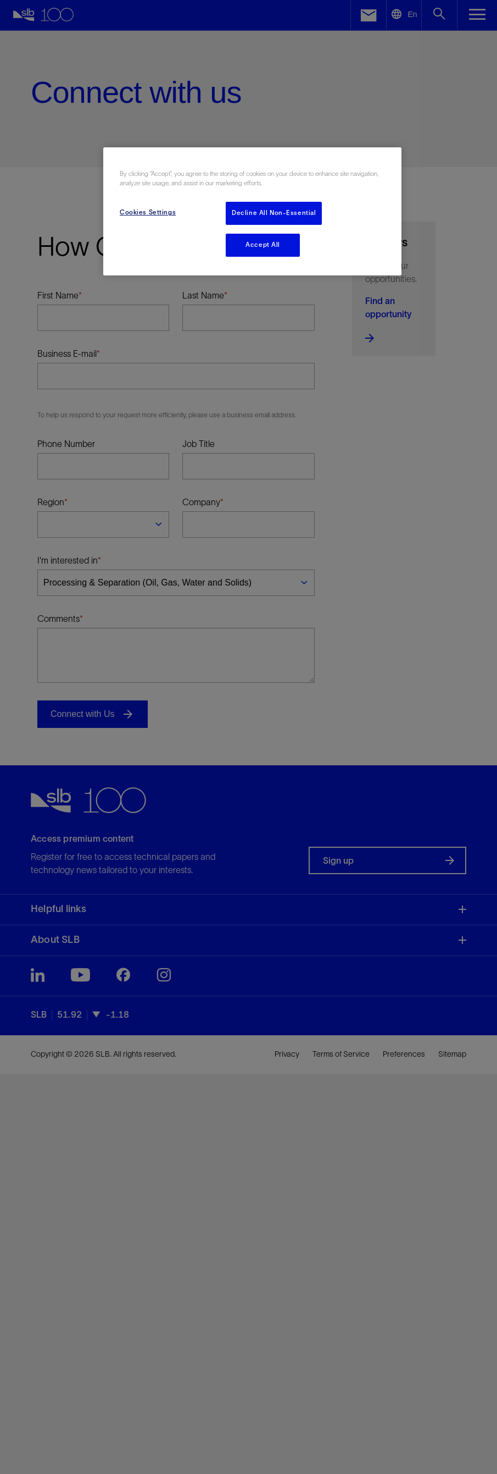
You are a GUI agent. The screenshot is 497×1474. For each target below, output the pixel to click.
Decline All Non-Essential (274, 212)
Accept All (262, 244)
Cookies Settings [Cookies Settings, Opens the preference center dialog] (148, 212)
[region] (252, 211)
